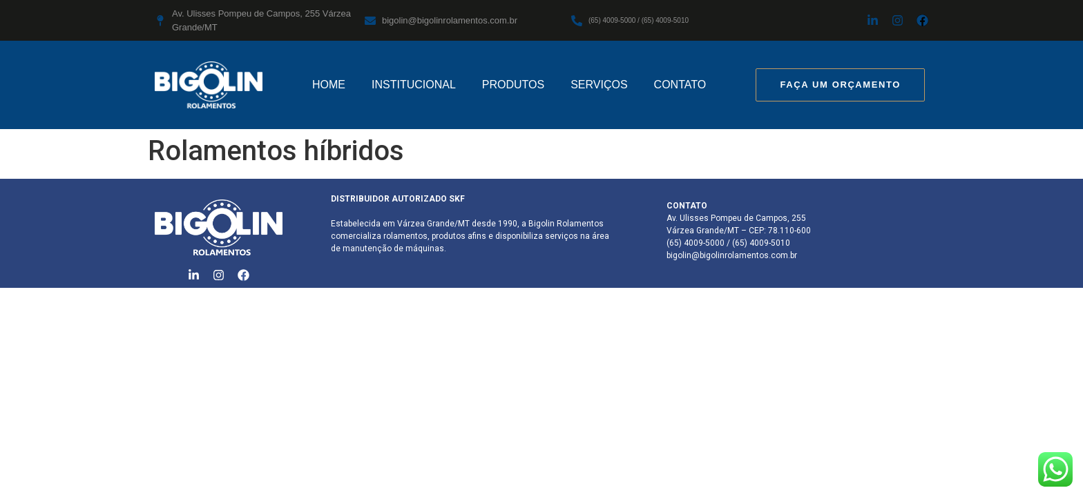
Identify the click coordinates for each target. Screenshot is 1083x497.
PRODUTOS (513, 84)
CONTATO (680, 84)
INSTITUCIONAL (414, 84)
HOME (328, 84)
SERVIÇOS (599, 84)
